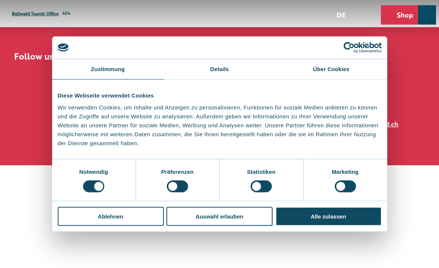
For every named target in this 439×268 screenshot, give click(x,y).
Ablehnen (110, 216)
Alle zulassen (328, 216)
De (341, 14)
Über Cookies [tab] (331, 69)
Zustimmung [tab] (108, 69)
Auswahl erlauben (219, 216)
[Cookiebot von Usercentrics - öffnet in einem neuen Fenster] (349, 47)
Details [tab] (219, 69)
